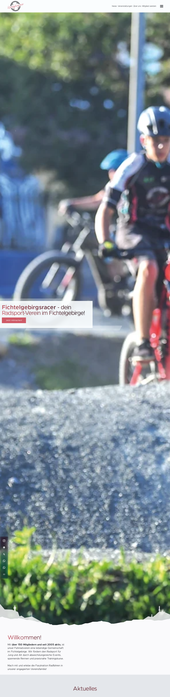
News (114, 6)
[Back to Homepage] (16, 7)
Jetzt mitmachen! (14, 320)
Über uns (137, 6)
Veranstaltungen (125, 6)
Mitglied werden (149, 6)
